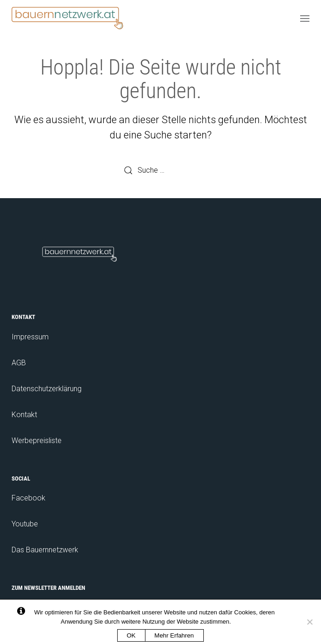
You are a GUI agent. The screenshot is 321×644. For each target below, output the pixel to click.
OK (131, 635)
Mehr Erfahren (174, 635)
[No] (309, 621)
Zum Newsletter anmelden (48, 587)
